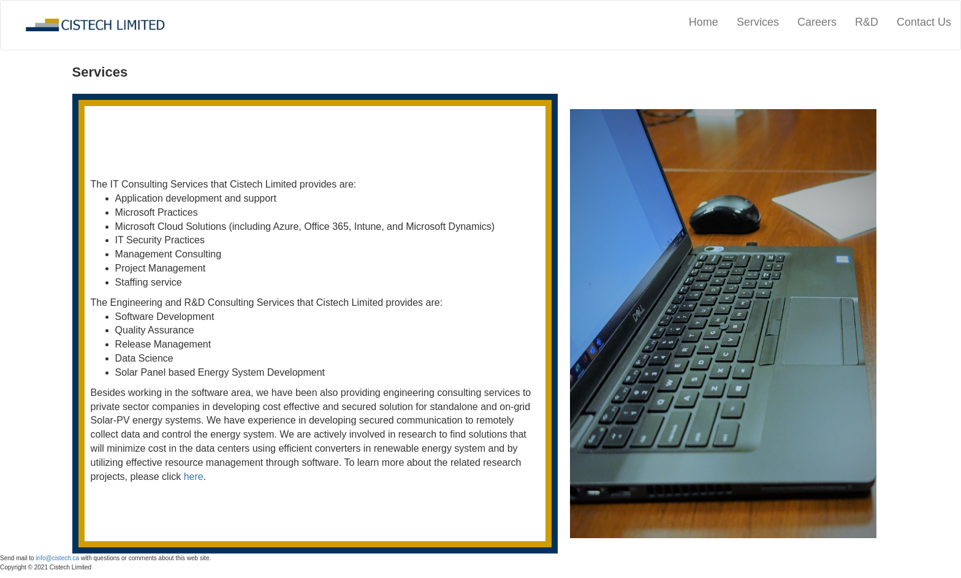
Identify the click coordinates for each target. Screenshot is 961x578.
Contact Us (924, 22)
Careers (817, 22)
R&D (866, 22)
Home (703, 22)
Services (758, 22)
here (193, 476)
